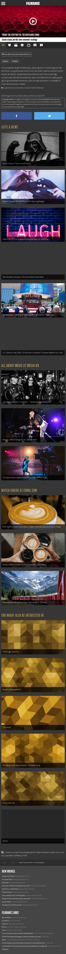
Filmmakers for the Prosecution (12, 905)
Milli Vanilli (5, 883)
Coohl (4, 930)
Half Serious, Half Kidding (10, 889)
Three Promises (7, 892)
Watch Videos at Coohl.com (19, 490)
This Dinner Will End (8, 876)
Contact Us (5, 921)
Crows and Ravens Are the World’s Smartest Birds (17, 933)
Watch (4, 940)
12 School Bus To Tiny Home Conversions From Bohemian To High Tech (24, 946)
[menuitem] (4, 863)
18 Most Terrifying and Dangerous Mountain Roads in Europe (21, 937)
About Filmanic (7, 917)
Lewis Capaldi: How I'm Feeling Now (13, 895)
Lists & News (9, 127)
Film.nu (4, 927)
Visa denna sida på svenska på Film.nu (16, 54)
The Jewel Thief (7, 879)
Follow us (5, 924)
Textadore (5, 949)
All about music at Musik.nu (20, 365)
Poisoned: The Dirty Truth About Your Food (16, 886)
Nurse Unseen (6, 902)
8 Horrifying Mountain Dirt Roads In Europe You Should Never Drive (23, 943)
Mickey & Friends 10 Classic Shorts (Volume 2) (16, 899)
